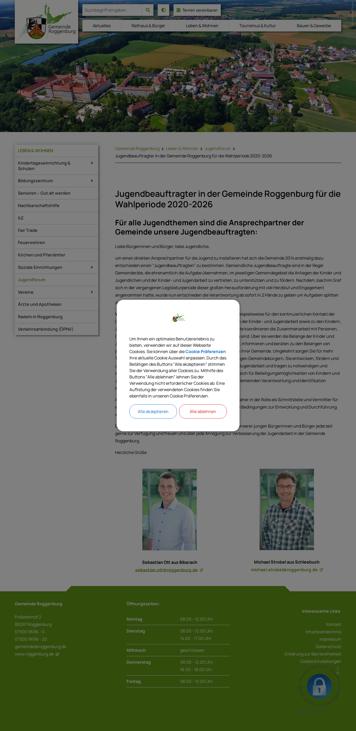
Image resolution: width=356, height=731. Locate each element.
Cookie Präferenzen (205, 351)
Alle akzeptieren (153, 411)
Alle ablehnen (203, 411)
